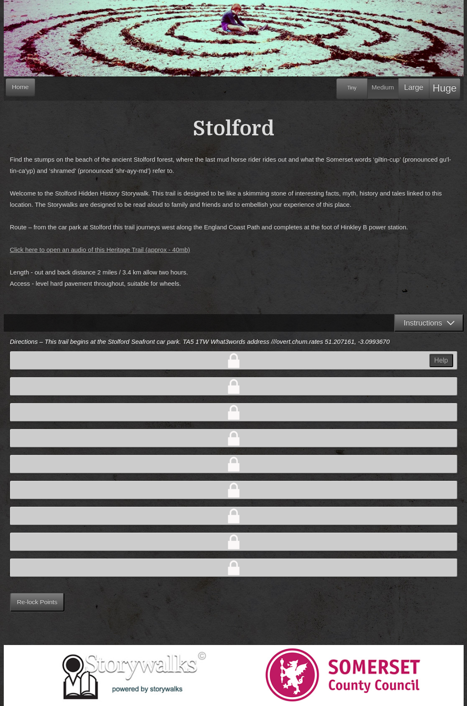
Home (20, 86)
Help (441, 360)
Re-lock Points (37, 601)
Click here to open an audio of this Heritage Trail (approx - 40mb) (100, 249)
